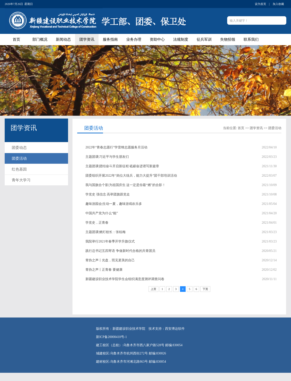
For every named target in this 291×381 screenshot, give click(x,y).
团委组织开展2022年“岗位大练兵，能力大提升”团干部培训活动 (131, 175)
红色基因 (19, 169)
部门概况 (39, 39)
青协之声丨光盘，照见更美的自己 (110, 260)
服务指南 (110, 39)
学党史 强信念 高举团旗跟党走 (107, 194)
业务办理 (133, 39)
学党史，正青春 (96, 222)
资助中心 (157, 39)
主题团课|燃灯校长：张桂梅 (105, 232)
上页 (153, 289)
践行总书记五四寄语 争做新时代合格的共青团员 (120, 251)
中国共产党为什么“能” (101, 213)
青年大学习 (21, 180)
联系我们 (251, 39)
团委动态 (19, 148)
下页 (205, 289)
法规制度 (180, 39)
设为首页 (260, 4)
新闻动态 (63, 39)
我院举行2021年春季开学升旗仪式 (110, 241)
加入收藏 (278, 4)
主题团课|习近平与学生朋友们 (107, 157)
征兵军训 (204, 39)
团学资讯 (86, 39)
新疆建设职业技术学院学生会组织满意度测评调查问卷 (124, 279)
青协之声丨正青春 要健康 (104, 269)
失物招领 (227, 39)
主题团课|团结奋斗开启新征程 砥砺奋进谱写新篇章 (122, 166)
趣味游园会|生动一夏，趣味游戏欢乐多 (113, 204)
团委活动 (19, 158)
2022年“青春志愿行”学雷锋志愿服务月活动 (116, 147)
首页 (16, 39)
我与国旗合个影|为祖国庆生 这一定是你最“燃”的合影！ (125, 185)
